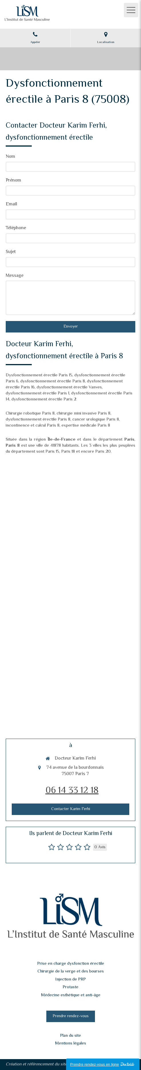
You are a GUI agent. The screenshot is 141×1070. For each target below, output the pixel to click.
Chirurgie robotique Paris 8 (30, 413)
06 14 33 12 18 (72, 790)
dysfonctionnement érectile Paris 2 (43, 399)
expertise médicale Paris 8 (85, 425)
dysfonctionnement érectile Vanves (69, 387)
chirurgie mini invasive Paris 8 (83, 413)
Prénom (13, 181)
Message (14, 276)
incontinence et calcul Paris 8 (32, 425)
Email (11, 204)
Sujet (11, 252)
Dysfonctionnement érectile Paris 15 (39, 375)
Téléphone (16, 228)
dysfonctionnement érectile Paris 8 (52, 381)
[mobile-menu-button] (131, 10)
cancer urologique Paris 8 (95, 419)
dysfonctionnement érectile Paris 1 (37, 393)
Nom (10, 157)
